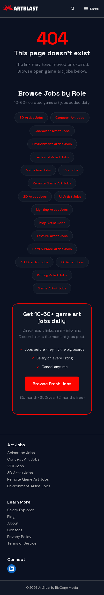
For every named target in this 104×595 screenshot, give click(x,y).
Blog (11, 516)
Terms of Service (22, 543)
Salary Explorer (20, 509)
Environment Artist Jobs (52, 144)
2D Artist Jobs (35, 196)
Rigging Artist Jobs (52, 275)
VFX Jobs (70, 170)
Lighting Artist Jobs (52, 209)
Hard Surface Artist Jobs (52, 249)
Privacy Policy (19, 536)
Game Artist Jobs (52, 288)
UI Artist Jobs (70, 196)
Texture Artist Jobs (52, 236)
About (13, 523)
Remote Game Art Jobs (52, 183)
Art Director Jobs (34, 262)
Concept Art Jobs (69, 117)
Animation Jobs (38, 170)
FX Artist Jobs (72, 262)
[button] (72, 9)
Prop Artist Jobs (52, 223)
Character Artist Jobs (52, 131)
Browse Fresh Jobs (52, 384)
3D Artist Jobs (31, 117)
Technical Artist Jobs (52, 157)
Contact (14, 529)
